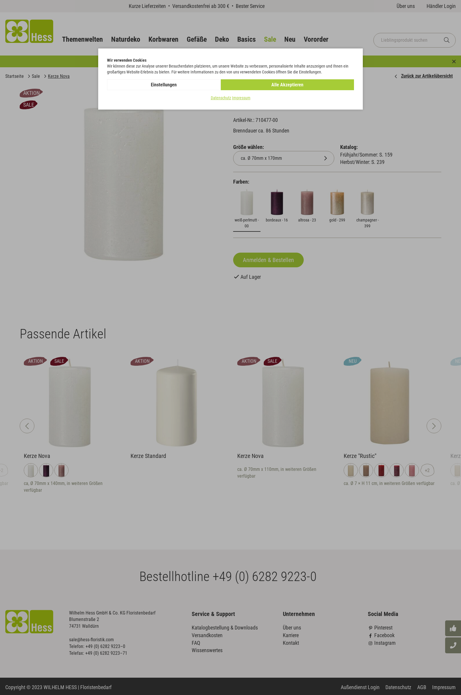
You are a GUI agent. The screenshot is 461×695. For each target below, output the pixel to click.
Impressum (241, 98)
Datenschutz (221, 98)
